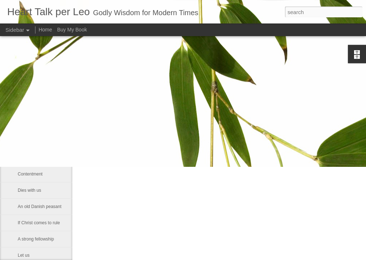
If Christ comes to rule (39, 222)
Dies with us (29, 190)
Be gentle (27, 157)
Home (45, 29)
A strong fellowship (36, 239)
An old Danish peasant (39, 206)
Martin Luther (30, 109)
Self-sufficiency (32, 141)
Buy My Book (72, 29)
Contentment (30, 174)
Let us (24, 255)
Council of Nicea (33, 125)
